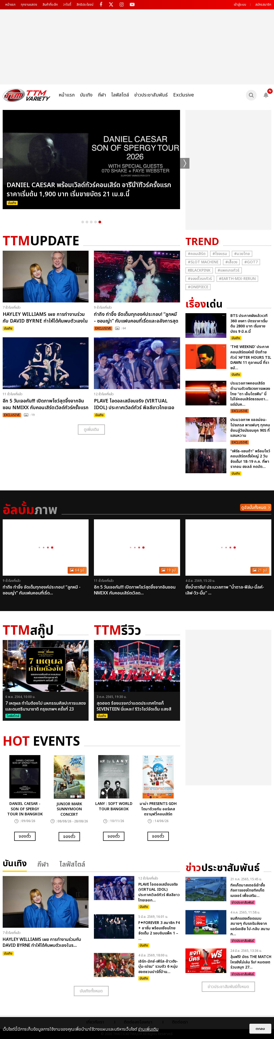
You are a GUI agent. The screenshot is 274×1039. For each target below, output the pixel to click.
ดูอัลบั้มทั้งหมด (253, 507)
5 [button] (99, 222)
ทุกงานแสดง (29, 4)
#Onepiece (198, 287)
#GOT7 (251, 262)
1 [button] (82, 222)
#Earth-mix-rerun (237, 279)
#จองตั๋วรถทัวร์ (200, 279)
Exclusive (183, 95)
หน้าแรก (10, 4)
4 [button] (95, 222)
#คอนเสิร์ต (197, 254)
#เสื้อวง (231, 262)
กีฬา (102, 95)
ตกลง (260, 1028)
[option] (91, 159)
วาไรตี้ (67, 4)
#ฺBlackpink (199, 270)
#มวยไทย (242, 254)
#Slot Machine (203, 262)
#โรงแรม (219, 254)
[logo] (27, 95)
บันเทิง (86, 95)
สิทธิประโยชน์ (85, 4)
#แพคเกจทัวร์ (228, 270)
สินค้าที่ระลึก (50, 4)
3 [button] (91, 222)
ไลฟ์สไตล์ (120, 95)
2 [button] (87, 222)
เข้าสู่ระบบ (240, 4)
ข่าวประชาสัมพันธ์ (151, 95)
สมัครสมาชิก (263, 4)
